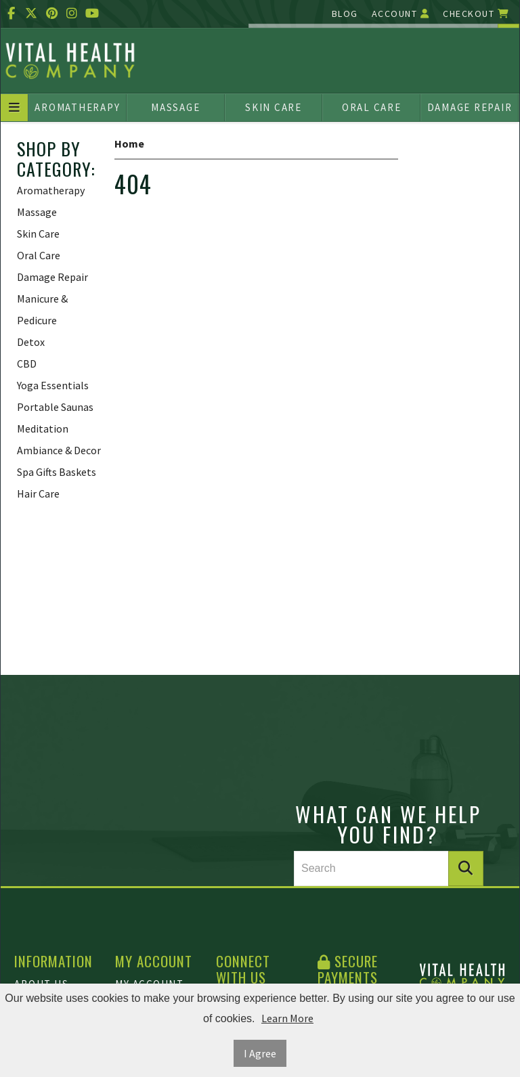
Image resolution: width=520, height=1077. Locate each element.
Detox (31, 342)
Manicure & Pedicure (42, 309)
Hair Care (38, 493)
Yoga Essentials (53, 385)
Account (401, 13)
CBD (27, 363)
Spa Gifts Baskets (56, 472)
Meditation (42, 428)
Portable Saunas (55, 407)
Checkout (476, 13)
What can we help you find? (388, 824)
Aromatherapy (77, 107)
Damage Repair (470, 107)
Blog (345, 13)
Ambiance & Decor (59, 450)
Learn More (287, 1018)
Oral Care (372, 107)
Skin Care (273, 107)
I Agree (260, 1053)
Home (129, 143)
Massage (175, 107)
